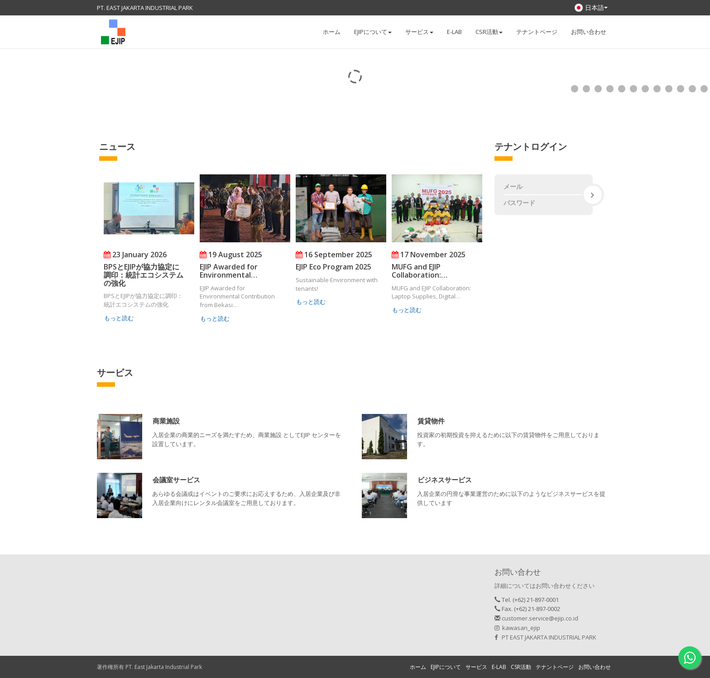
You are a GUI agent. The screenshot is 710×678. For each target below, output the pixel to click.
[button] (166, 422)
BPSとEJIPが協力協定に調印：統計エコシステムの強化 (143, 275)
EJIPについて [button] (373, 32)
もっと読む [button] (119, 318)
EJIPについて (446, 667)
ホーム (332, 32)
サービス (476, 667)
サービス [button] (419, 32)
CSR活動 (521, 667)
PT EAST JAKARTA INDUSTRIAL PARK (545, 637)
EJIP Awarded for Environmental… (229, 271)
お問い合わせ (588, 32)
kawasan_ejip (517, 628)
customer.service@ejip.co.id (536, 618)
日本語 (591, 7)
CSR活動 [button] (489, 32)
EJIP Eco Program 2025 (333, 267)
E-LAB (454, 32)
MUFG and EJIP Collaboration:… (419, 271)
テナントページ (536, 32)
